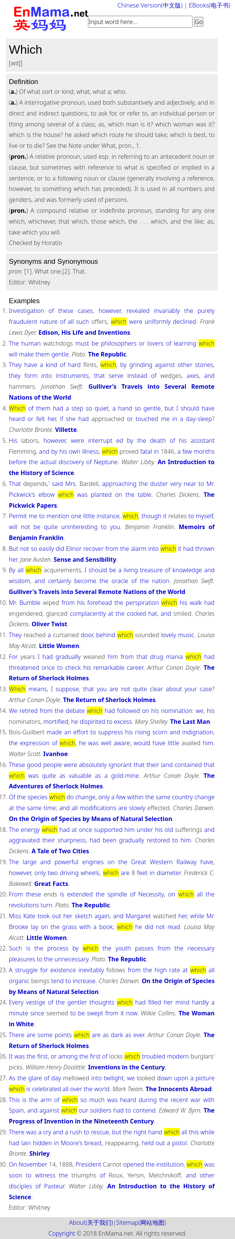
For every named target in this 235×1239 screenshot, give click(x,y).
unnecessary (72, 959)
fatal (146, 451)
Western (161, 862)
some (45, 1035)
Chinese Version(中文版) (149, 5)
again (101, 916)
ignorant (120, 765)
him (113, 657)
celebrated (46, 1089)
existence (63, 970)
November (33, 1164)
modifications (98, 808)
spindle (117, 894)
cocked (136, 613)
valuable (80, 775)
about (174, 689)
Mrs (70, 484)
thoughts (101, 1002)
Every (16, 1002)
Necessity (151, 894)
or (142, 343)
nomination (176, 711)
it (165, 516)
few (187, 451)
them (42, 354)
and (209, 375)
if (61, 419)
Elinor (74, 548)
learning (185, 343)
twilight (114, 1078)
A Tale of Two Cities (60, 851)
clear (156, 689)
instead (137, 375)
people (52, 765)
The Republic (107, 354)
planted (101, 494)
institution (170, 1164)
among (67, 1056)
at (110, 613)
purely (206, 311)
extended (79, 894)
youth (123, 948)
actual (48, 462)
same (163, 797)
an (67, 732)
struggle (26, 970)
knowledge (187, 570)
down (164, 1078)
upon (181, 1078)
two (53, 873)
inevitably (91, 970)
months (204, 451)
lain (26, 1143)
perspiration (142, 602)
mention (57, 516)
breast (93, 1143)
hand (125, 408)
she (71, 419)
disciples (20, 1186)
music (186, 635)
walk (196, 602)
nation (160, 581)
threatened (24, 667)
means (38, 689)
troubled (153, 1056)
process (57, 948)
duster (159, 484)
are (113, 689)
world (101, 1089)
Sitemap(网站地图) (141, 1222)
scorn (159, 732)
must (82, 343)
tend (57, 981)
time (50, 808)
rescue (100, 1132)
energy (30, 829)
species (37, 797)
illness (90, 451)
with (85, 927)
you (115, 527)
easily (46, 548)
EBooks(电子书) (209, 5)
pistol (179, 1143)
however (110, 311)
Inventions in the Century (126, 1067)
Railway (186, 862)
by (123, 365)
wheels (89, 873)
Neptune (106, 462)
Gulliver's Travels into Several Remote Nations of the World (97, 592)
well (106, 743)
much (97, 1100)
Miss (15, 916)
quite (51, 527)
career (135, 667)
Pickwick (20, 494)
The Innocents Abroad (178, 1089)
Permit (18, 516)
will (13, 354)
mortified (55, 721)
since (37, 1013)
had (58, 408)
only (104, 797)
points (63, 1035)
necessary (200, 948)
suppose (67, 689)
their (152, 765)
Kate (29, 916)
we (199, 711)
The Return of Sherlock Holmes (109, 700)
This (14, 1100)
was (82, 494)
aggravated (24, 840)
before (18, 462)
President (89, 1164)
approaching (119, 484)
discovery (71, 462)
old (169, 829)
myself (204, 516)
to (201, 484)
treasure (151, 570)
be (95, 343)
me (165, 419)
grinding (141, 365)
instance (108, 516)
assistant (203, 440)
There (17, 1035)
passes (144, 948)
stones (204, 365)
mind (183, 1002)
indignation (197, 732)
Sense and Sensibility (85, 559)
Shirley (39, 1153)
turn (46, 905)
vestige (35, 1002)
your (191, 689)
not (25, 527)
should (189, 408)
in (174, 419)
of (51, 311)
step (77, 408)
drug (156, 657)
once (48, 667)
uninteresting (79, 527)
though (151, 516)
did (60, 548)
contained (188, 765)
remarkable (108, 667)
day (191, 419)
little (89, 516)
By (12, 570)
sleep (204, 419)
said (57, 484)
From (16, 894)
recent (179, 1100)
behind (105, 635)
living (131, 570)
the (188, 311)
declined (184, 321)
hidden (42, 1143)
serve (116, 375)
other (185, 365)
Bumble (30, 602)
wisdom (19, 581)
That (15, 484)
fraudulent (23, 321)
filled (154, 1002)
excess (123, 721)
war (196, 1100)
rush (76, 1132)
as (62, 775)
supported (108, 829)
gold (117, 775)
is (62, 894)
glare (35, 1078)
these (65, 311)
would (141, 743)
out (56, 916)
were (135, 321)
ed (119, 440)
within (135, 797)
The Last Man (190, 721)
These (17, 765)
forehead (99, 602)
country (182, 797)
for (44, 970)
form (31, 375)
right (140, 1132)
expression (35, 743)
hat (152, 613)
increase (84, 981)
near (190, 484)
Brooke (19, 927)
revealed (138, 311)
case (206, 689)
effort (80, 732)
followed (128, 711)
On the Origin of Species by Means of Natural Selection (91, 819)
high (161, 970)
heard (17, 419)
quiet (102, 408)
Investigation (26, 311)
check (73, 667)
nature (48, 321)
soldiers (101, 1110)
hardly (200, 1002)
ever (138, 1035)
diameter (168, 873)
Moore (70, 1143)
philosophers (118, 343)
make (26, 354)
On (13, 1164)
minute (18, 1013)
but (169, 408)
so (89, 408)
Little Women (59, 646)
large (29, 862)
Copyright (62, 1233)
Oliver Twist (49, 624)
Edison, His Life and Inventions (84, 332)
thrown (204, 548)
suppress (110, 732)
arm (46, 1100)
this (194, 1132)
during (148, 1100)
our (83, 1110)
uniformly (158, 321)
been (110, 840)
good (34, 765)
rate (174, 970)
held (148, 1143)
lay (34, 927)
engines (93, 862)
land (167, 765)
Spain (16, 1110)
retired (29, 711)
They (15, 365)
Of (12, 797)
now (131, 1013)
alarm (138, 548)
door (87, 635)
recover (93, 548)
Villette (66, 430)
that (99, 375)
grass (69, 927)
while (197, 916)
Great (138, 862)
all (71, 321)
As (12, 1078)
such (82, 321)
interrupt (100, 440)
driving (69, 873)
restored (158, 840)
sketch (83, 916)
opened (133, 1164)
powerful (67, 862)
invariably (167, 311)
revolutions (24, 905)
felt (40, 419)
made (54, 732)
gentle (60, 354)
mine (132, 775)
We (13, 711)
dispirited (92, 721)
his (183, 440)
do (70, 797)
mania (174, 657)
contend (144, 1110)
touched (147, 419)
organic (19, 981)
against (165, 365)
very (175, 484)
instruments (72, 375)
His (13, 440)
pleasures (22, 959)
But (13, 548)
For (13, 657)
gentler (77, 1002)
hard (74, 365)
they (15, 375)
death (158, 440)
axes (192, 375)
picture (205, 1078)
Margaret (138, 916)
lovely (168, 635)
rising (142, 732)
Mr (209, 484)
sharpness (72, 840)
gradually (68, 657)
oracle (120, 581)
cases (85, 311)
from (111, 548)
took (44, 916)
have (30, 365)
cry (47, 1132)
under (144, 829)
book (106, 927)
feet (142, 873)
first (42, 1056)
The (14, 343)
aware (122, 743)
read (174, 927)
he (74, 721)
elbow (46, 494)
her (51, 419)
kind (52, 365)
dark (117, 1035)
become (85, 581)
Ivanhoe (55, 754)
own (74, 451)
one (76, 516)
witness (45, 1175)
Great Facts (51, 884)
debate (75, 711)
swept (95, 1013)
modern (178, 1056)
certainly (59, 581)
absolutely (93, 765)
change (85, 797)
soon (16, 1175)
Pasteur (54, 1186)
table (144, 494)
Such (15, 948)
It (11, 1056)
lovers (155, 343)
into (46, 375)
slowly (137, 808)
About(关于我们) (91, 1222)
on (118, 494)
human (31, 343)
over (76, 1089)
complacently (88, 613)
